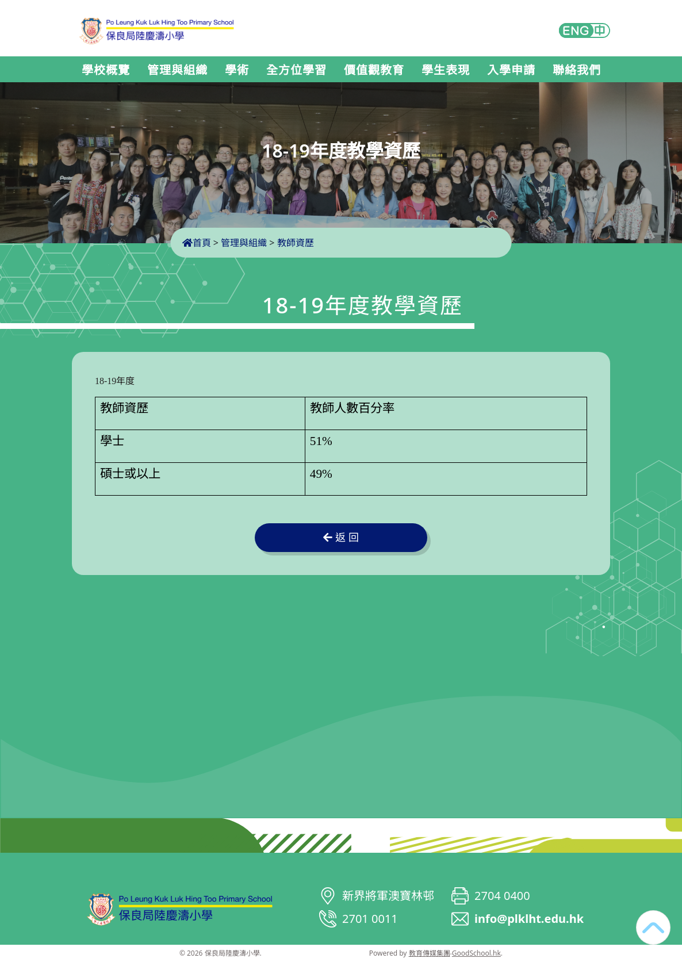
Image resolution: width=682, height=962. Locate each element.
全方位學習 (296, 70)
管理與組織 (177, 70)
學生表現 (446, 70)
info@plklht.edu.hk (529, 918)
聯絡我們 (577, 70)
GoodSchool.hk (476, 953)
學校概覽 (106, 70)
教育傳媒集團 (429, 953)
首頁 (196, 242)
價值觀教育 (374, 70)
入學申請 (511, 70)
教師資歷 (295, 242)
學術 (237, 70)
